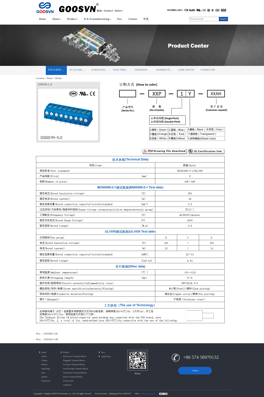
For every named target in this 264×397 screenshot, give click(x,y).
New (119, 19)
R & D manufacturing (97, 19)
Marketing (45, 369)
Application (104, 356)
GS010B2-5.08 (50, 333)
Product (72, 19)
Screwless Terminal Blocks (100, 70)
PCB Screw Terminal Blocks (57, 70)
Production (45, 381)
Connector (208, 70)
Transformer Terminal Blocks (144, 70)
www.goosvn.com (148, 393)
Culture (44, 360)
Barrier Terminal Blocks (165, 70)
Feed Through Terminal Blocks (122, 70)
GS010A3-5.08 (51, 339)
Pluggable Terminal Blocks (79, 70)
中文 (146, 19)
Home (42, 19)
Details (58, 78)
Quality (44, 377)
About (56, 19)
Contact (132, 19)
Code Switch (186, 70)
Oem (43, 373)
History (44, 364)
